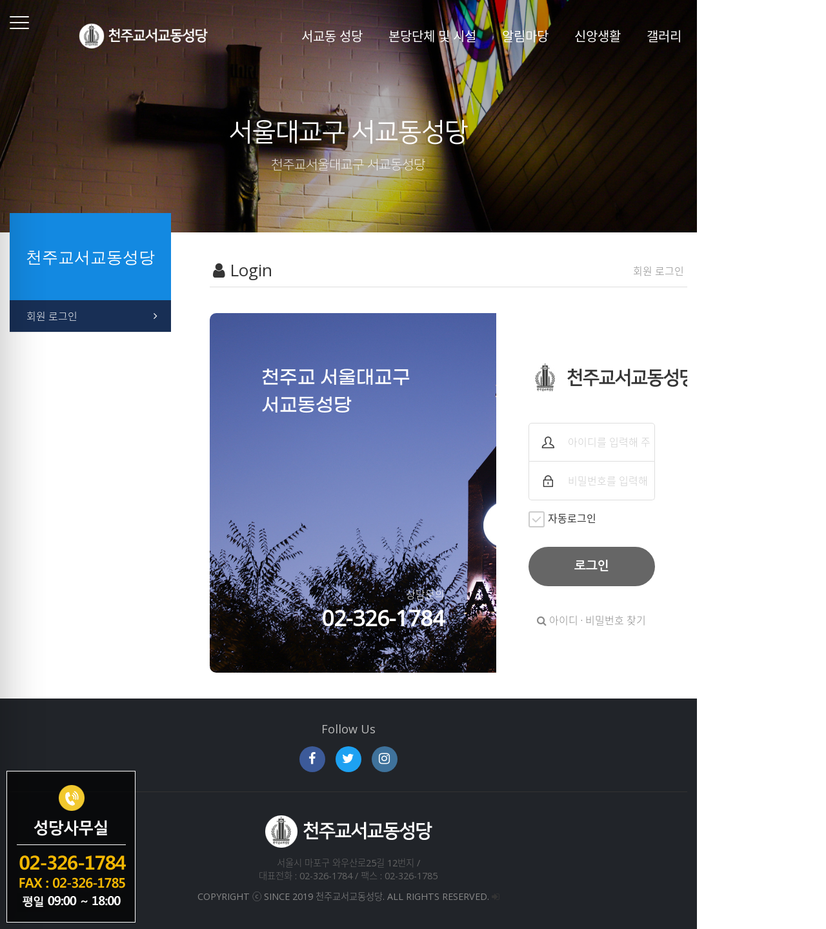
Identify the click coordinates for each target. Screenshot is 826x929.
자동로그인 (640, 519)
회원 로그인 (51, 316)
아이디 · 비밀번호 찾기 (695, 620)
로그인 (695, 566)
